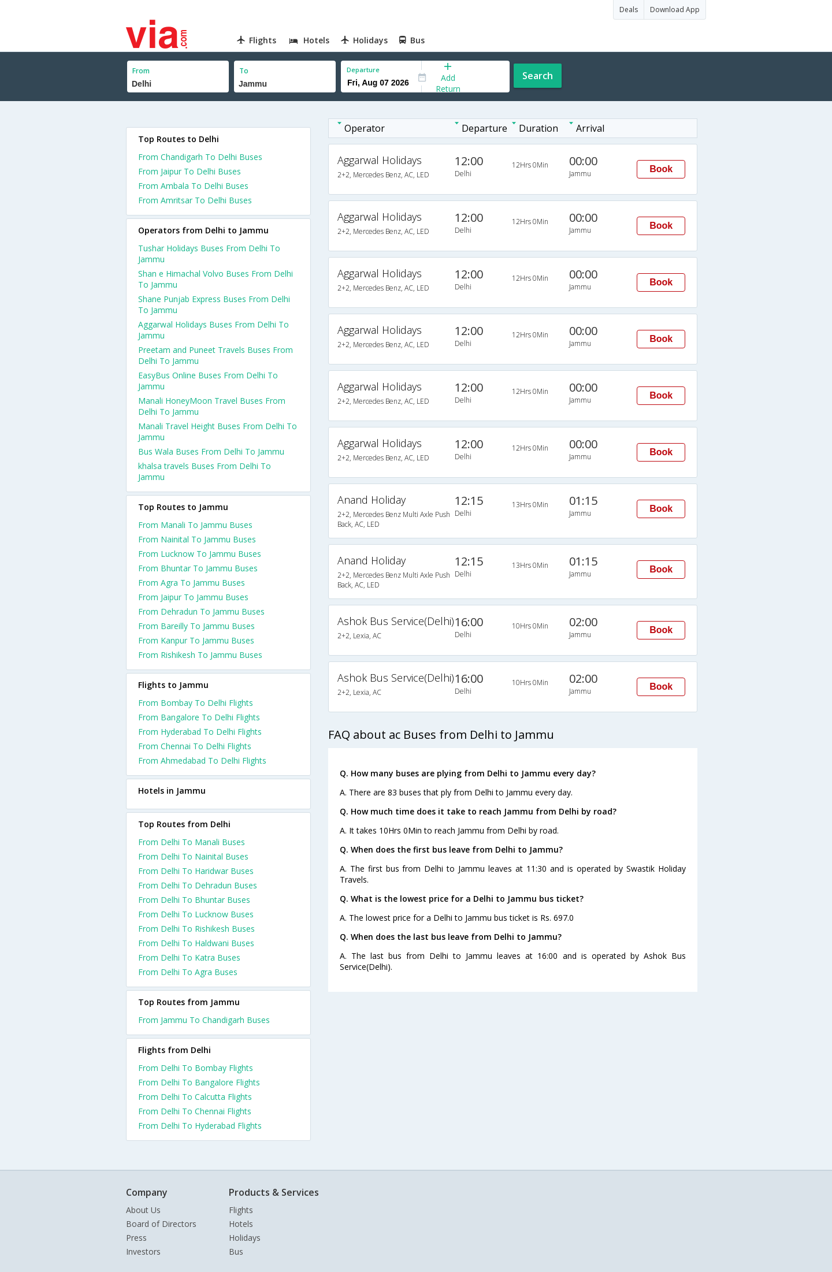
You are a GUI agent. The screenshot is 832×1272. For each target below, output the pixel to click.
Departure (363, 69)
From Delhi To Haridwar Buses (196, 870)
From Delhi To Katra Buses (189, 957)
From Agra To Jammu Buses (191, 582)
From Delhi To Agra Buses (187, 971)
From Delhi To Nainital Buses (193, 856)
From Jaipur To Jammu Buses (193, 597)
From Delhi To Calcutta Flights (195, 1096)
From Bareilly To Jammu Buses (196, 625)
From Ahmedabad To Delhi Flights (202, 760)
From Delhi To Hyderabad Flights (200, 1125)
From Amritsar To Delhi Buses (195, 200)
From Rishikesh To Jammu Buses (200, 654)
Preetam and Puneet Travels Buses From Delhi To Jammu (215, 355)
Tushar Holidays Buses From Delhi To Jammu (209, 254)
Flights (241, 1209)
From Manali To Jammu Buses (195, 524)
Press (136, 1237)
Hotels (241, 1223)
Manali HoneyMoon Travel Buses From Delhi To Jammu (211, 406)
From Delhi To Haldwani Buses (196, 943)
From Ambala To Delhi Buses (193, 185)
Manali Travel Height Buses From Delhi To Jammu (217, 431)
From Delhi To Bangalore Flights (199, 1082)
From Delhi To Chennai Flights (194, 1111)
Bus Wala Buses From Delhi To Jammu (211, 451)
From (141, 71)
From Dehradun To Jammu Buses (201, 611)
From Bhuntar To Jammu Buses (198, 568)
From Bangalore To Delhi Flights (199, 717)
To (243, 71)
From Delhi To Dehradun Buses (197, 885)
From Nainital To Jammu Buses (197, 539)
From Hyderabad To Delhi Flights (200, 731)
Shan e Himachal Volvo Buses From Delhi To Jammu (215, 279)
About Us (143, 1209)
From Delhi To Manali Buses (191, 841)
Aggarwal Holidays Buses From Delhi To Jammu (213, 330)
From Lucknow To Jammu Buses (199, 553)
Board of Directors (161, 1223)
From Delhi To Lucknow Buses (196, 914)
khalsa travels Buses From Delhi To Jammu (204, 471)
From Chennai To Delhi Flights (194, 746)
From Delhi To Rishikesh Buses (196, 928)
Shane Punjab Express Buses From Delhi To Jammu (214, 304)
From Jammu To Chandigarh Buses (204, 1019)
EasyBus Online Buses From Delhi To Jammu (208, 381)
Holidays (245, 1237)
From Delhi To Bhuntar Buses (194, 899)
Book (661, 169)
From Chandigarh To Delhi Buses (200, 156)
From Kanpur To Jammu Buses (196, 640)
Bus (236, 1251)
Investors (143, 1251)
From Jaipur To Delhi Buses (189, 171)
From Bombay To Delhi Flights (195, 702)
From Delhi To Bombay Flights (195, 1067)
